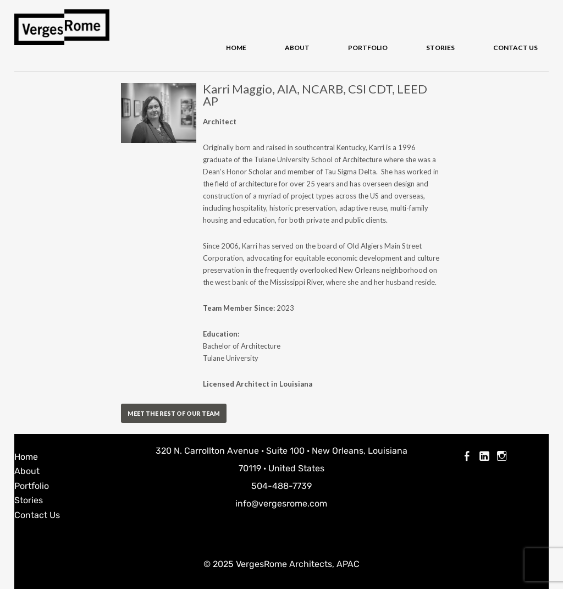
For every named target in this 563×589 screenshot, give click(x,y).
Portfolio (368, 47)
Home (236, 47)
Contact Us (515, 47)
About (297, 47)
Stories (440, 47)
